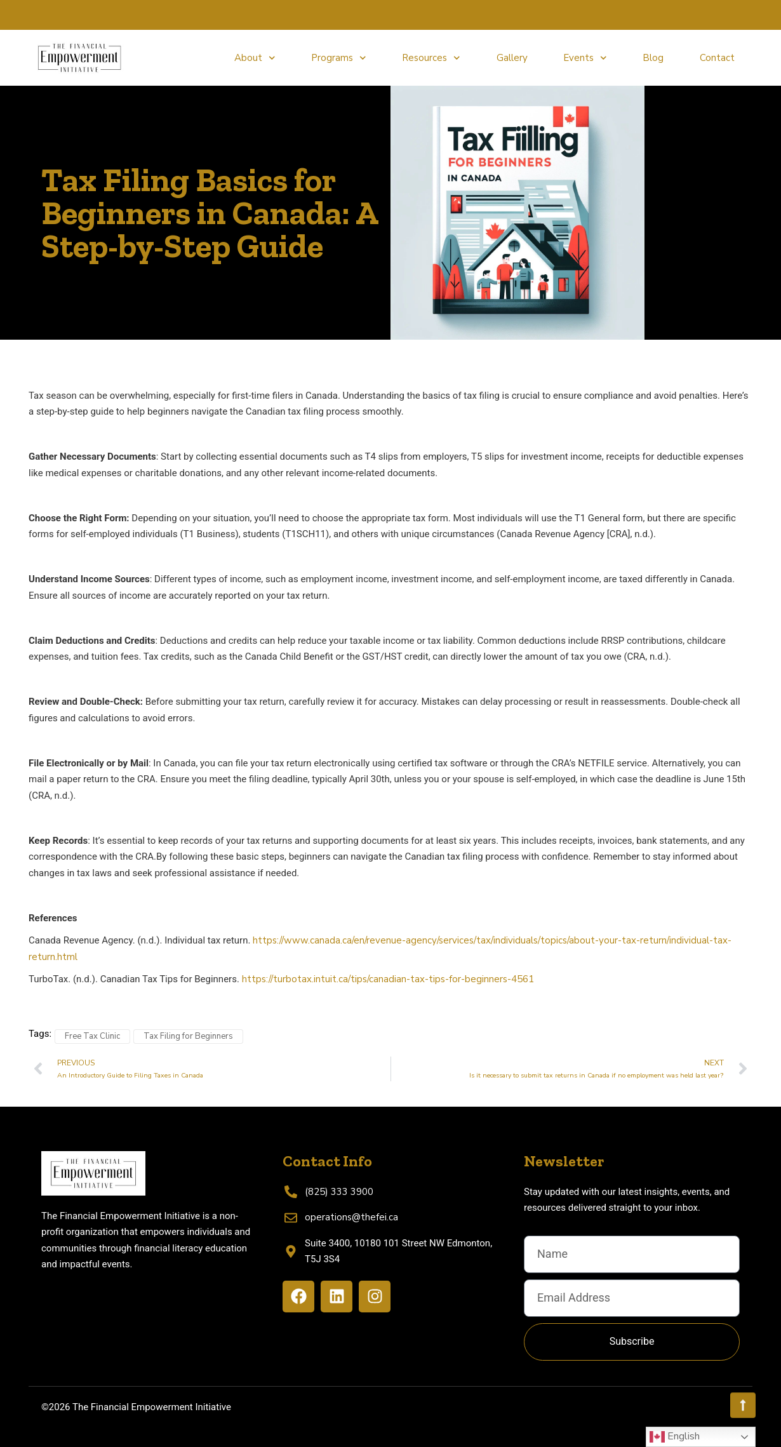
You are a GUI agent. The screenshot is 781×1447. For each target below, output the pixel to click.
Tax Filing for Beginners (188, 1036)
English (675, 1436)
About (255, 58)
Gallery (512, 57)
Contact (717, 57)
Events (585, 58)
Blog (653, 57)
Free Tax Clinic (92, 1036)
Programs (338, 58)
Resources (431, 58)
